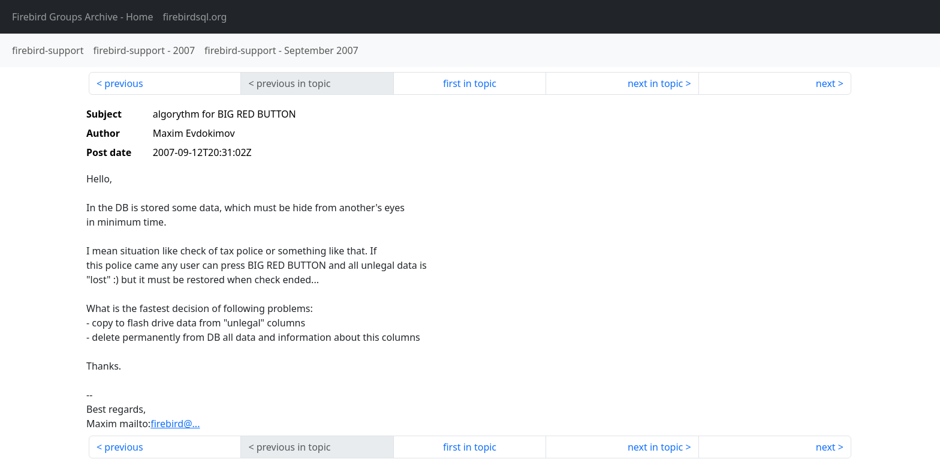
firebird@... (175, 423)
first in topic (469, 83)
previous (123, 83)
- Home (82, 16)
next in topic (655, 83)
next (826, 83)
